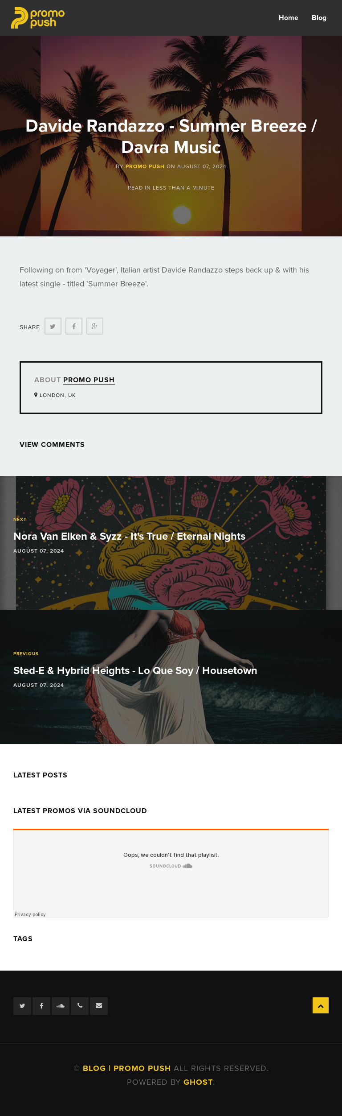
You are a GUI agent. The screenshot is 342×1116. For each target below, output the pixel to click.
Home (288, 17)
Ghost (198, 1082)
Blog (319, 17)
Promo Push (145, 166)
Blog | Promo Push (128, 1068)
